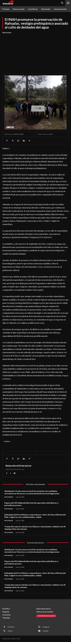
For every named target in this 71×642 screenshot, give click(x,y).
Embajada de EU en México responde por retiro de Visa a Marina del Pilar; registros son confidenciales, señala (35, 515)
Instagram (45, 627)
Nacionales (6, 32)
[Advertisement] (35, 52)
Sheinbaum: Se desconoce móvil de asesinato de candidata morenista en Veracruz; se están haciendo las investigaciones (31, 492)
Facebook (11, 627)
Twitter (10, 631)
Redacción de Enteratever (18, 465)
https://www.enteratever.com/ (15, 469)
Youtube (45, 631)
